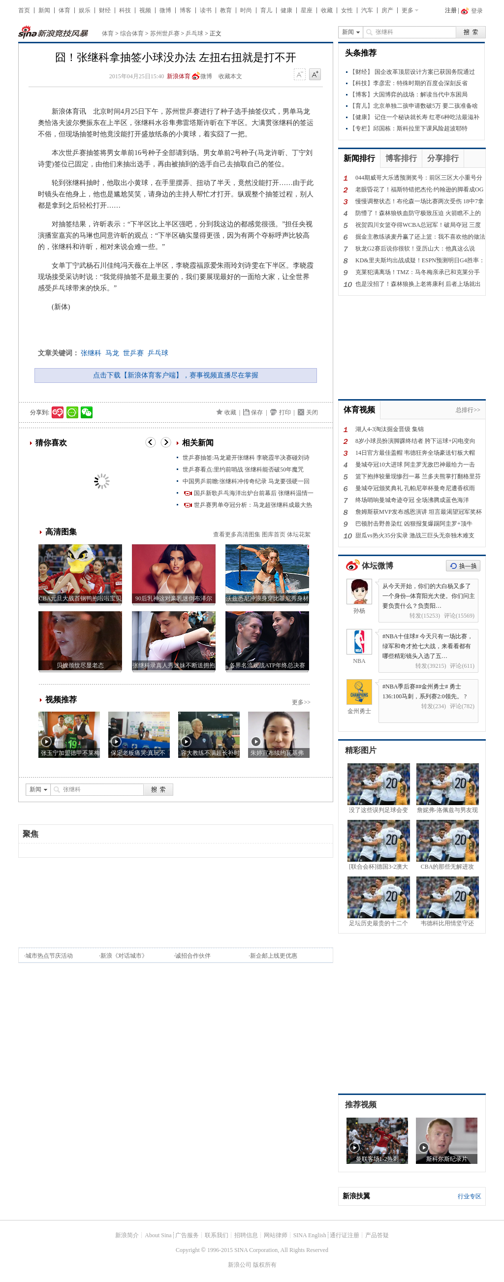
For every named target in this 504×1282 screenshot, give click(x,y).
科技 (125, 10)
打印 (285, 412)
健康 (286, 10)
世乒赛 (133, 353)
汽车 (367, 10)
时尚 (246, 10)
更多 (407, 10)
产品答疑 (377, 1235)
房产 (387, 10)
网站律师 (275, 1235)
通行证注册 (344, 1235)
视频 (145, 10)
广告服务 (187, 1235)
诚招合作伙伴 (193, 955)
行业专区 (469, 1196)
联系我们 (216, 1235)
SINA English (309, 1235)
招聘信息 (246, 1235)
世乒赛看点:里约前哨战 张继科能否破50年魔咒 (243, 469)
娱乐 (85, 10)
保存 (257, 412)
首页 (24, 10)
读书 (206, 10)
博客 (185, 10)
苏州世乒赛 (165, 33)
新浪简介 (127, 1235)
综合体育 (132, 33)
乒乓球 (194, 33)
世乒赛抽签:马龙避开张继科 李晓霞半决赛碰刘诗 (246, 457)
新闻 (44, 10)
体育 (64, 10)
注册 (451, 10)
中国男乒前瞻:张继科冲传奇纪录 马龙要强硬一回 (246, 481)
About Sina (158, 1235)
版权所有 (265, 1264)
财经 (105, 10)
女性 (347, 10)
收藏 (327, 10)
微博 (165, 10)
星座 (307, 10)
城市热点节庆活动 (49, 955)
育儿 (266, 10)
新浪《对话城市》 (124, 955)
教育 (226, 10)
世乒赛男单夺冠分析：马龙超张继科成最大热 (253, 504)
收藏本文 (230, 76)
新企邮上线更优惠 (273, 955)
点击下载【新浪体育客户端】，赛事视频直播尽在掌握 (175, 375)
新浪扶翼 (356, 1196)
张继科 (91, 353)
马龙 (112, 353)
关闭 (312, 412)
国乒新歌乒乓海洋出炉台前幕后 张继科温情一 (254, 493)
